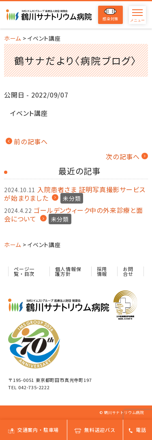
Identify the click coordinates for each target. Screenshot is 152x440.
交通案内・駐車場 (33, 429)
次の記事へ (123, 156)
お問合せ (128, 271)
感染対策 (110, 15)
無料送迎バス (95, 429)
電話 (137, 429)
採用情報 (102, 271)
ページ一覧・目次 (24, 271)
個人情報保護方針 (68, 271)
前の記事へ (31, 141)
